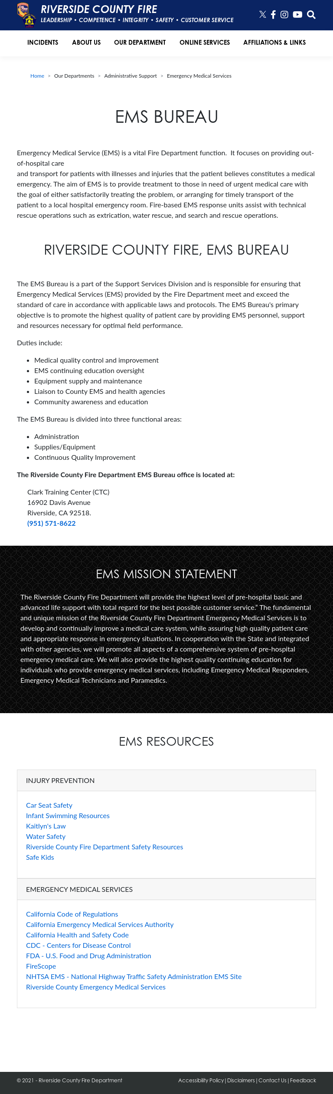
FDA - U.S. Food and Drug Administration (88, 955)
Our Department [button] (140, 42)
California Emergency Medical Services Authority (99, 924)
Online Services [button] (205, 42)
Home (37, 75)
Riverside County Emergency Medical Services (96, 987)
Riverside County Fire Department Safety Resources (104, 846)
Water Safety (45, 836)
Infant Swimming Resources (68, 815)
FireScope (41, 966)
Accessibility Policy (201, 1080)
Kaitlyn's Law (46, 826)
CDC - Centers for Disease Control (78, 945)
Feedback (303, 1080)
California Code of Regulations (72, 914)
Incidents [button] (42, 42)
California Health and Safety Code (77, 934)
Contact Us (272, 1080)
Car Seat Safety (49, 805)
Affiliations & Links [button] (274, 42)
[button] (311, 15)
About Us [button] (86, 42)
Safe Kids (40, 857)
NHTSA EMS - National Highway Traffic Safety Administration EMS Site (134, 976)
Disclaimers (241, 1080)
